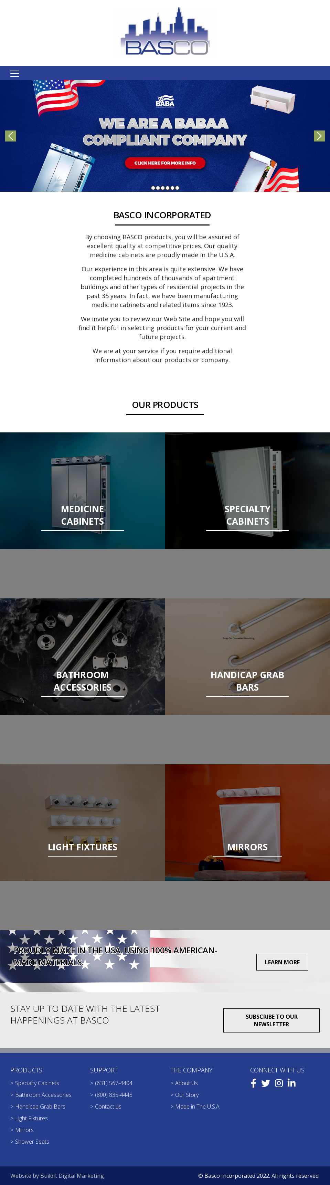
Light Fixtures (31, 1118)
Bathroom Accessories (43, 1095)
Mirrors (24, 1130)
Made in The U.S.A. (198, 1106)
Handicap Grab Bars (40, 1106)
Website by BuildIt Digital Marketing (57, 1175)
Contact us (108, 1106)
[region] (165, 136)
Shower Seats (32, 1141)
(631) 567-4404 (113, 1083)
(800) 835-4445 (113, 1095)
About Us (186, 1083)
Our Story (187, 1095)
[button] (165, 136)
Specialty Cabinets (37, 1083)
